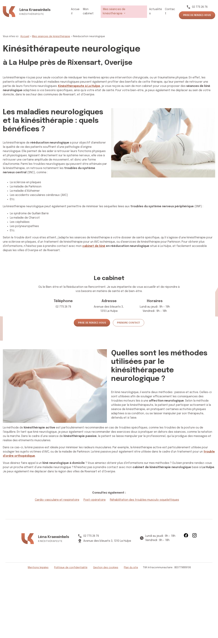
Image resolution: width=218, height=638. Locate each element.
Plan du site (131, 567)
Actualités (154, 11)
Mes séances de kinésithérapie (121, 11)
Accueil (74, 11)
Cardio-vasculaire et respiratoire (57, 499)
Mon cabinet (90, 11)
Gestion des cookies (105, 567)
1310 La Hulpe (109, 309)
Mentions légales (38, 567)
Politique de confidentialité (70, 567)
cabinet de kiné (93, 246)
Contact (169, 11)
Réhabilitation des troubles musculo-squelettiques (144, 499)
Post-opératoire (95, 499)
